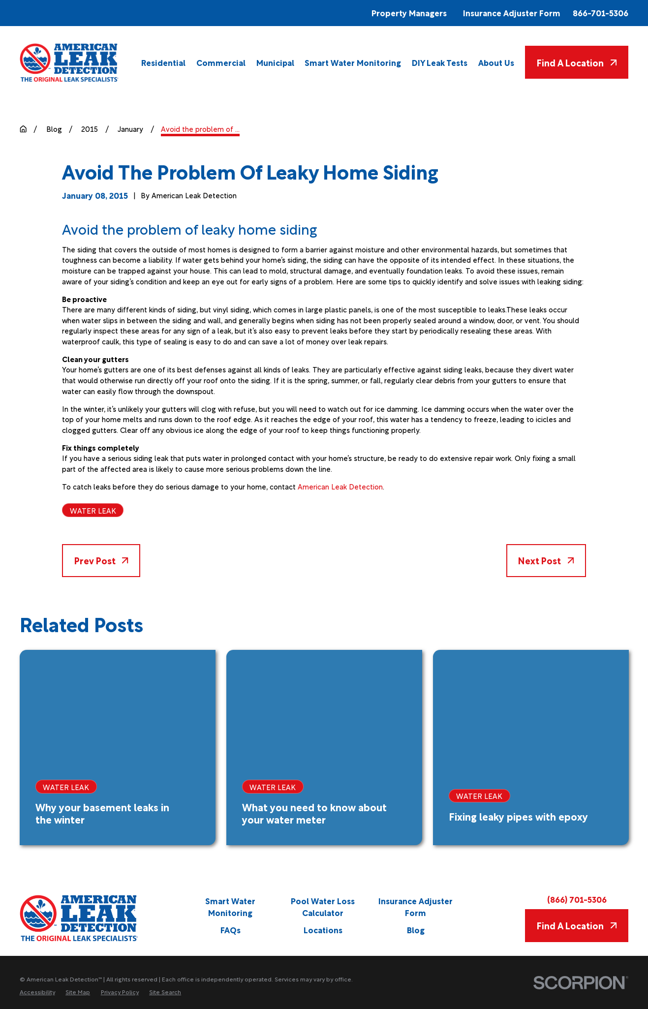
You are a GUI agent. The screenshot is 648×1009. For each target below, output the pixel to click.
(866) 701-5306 (577, 899)
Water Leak (93, 510)
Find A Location (577, 62)
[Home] (70, 62)
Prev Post (101, 560)
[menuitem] (163, 62)
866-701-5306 (600, 13)
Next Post (546, 560)
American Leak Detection (340, 486)
